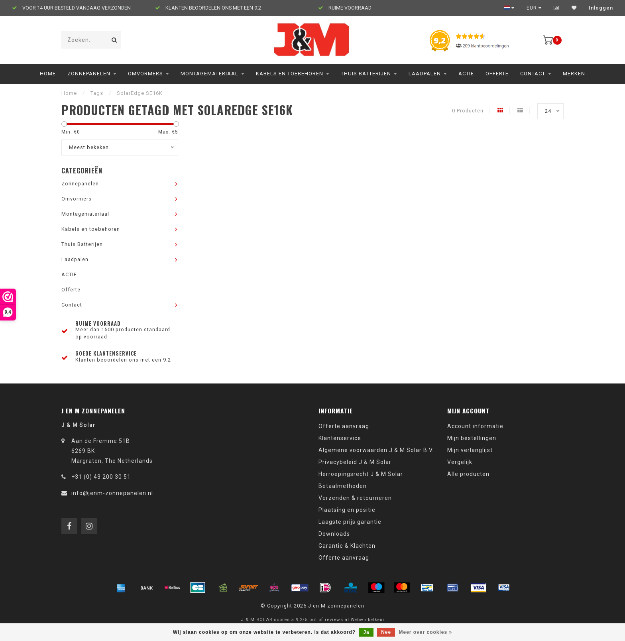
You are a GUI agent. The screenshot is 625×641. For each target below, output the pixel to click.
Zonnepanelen (88, 74)
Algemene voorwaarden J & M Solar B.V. (376, 450)
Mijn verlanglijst (470, 450)
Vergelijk (459, 462)
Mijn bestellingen (471, 438)
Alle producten (468, 474)
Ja (366, 632)
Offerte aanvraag (343, 426)
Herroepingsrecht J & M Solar (360, 474)
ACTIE (466, 74)
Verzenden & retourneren (355, 498)
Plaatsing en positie (346, 510)
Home (48, 74)
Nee (386, 632)
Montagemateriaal (209, 74)
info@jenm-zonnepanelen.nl (112, 493)
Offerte (497, 74)
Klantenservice (339, 438)
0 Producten (467, 111)
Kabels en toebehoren (289, 74)
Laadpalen (425, 74)
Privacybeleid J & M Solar (354, 462)
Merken (574, 74)
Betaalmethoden (342, 486)
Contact (532, 74)
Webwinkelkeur (368, 619)
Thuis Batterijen (366, 74)
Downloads (334, 534)
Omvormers (145, 74)
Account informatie (475, 426)
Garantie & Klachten (346, 546)
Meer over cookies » (425, 632)
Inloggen (601, 8)
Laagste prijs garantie (349, 522)
